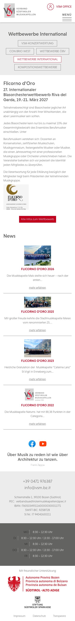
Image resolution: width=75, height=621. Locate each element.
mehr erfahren (37, 287)
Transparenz (59, 615)
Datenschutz (39, 615)
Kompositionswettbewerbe (37, 67)
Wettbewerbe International (37, 59)
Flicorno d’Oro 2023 (37, 361)
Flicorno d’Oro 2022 (37, 405)
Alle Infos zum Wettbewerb (37, 219)
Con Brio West (19, 51)
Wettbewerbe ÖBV (53, 51)
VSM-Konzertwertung (37, 43)
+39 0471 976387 (37, 481)
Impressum (19, 615)
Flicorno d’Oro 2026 (37, 269)
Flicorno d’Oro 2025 (37, 311)
